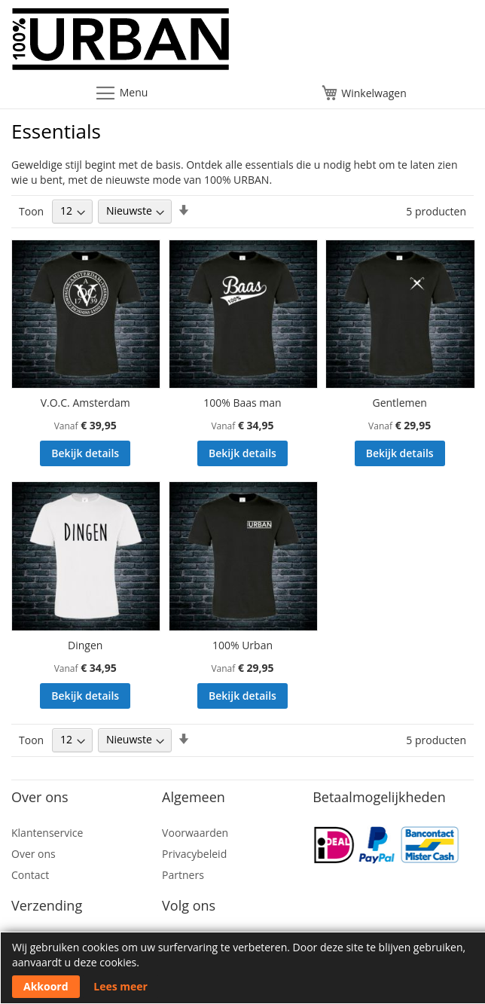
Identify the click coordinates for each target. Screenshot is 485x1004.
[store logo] (242, 43)
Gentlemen (399, 402)
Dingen (85, 645)
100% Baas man (242, 402)
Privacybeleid (194, 854)
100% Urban (242, 645)
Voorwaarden (195, 832)
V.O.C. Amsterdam (85, 402)
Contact (30, 875)
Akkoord (46, 986)
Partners (183, 875)
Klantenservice (47, 832)
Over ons (33, 854)
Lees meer (120, 986)
